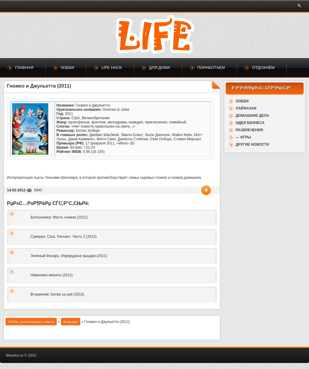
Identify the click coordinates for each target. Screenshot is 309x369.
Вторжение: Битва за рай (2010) (57, 294)
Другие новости (252, 144)
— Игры (243, 137)
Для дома (159, 67)
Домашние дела (252, 115)
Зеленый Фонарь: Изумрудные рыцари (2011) (68, 256)
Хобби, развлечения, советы (31, 321)
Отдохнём (263, 67)
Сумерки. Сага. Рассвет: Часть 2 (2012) (63, 236)
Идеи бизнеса (250, 123)
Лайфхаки (246, 108)
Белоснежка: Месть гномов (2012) (59, 217)
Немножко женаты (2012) (51, 275)
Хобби (67, 67)
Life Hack (111, 67)
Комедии (70, 321)
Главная (24, 67)
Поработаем (211, 67)
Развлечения (249, 130)
